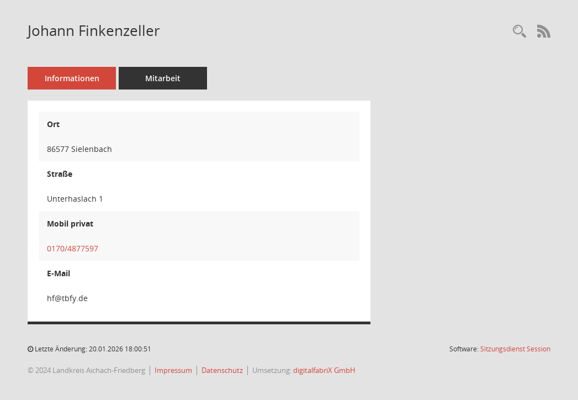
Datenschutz (222, 370)
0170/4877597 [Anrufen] (72, 248)
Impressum (173, 370)
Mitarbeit (163, 78)
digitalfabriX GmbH (324, 370)
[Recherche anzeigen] (519, 32)
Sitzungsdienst (515, 349)
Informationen (72, 78)
